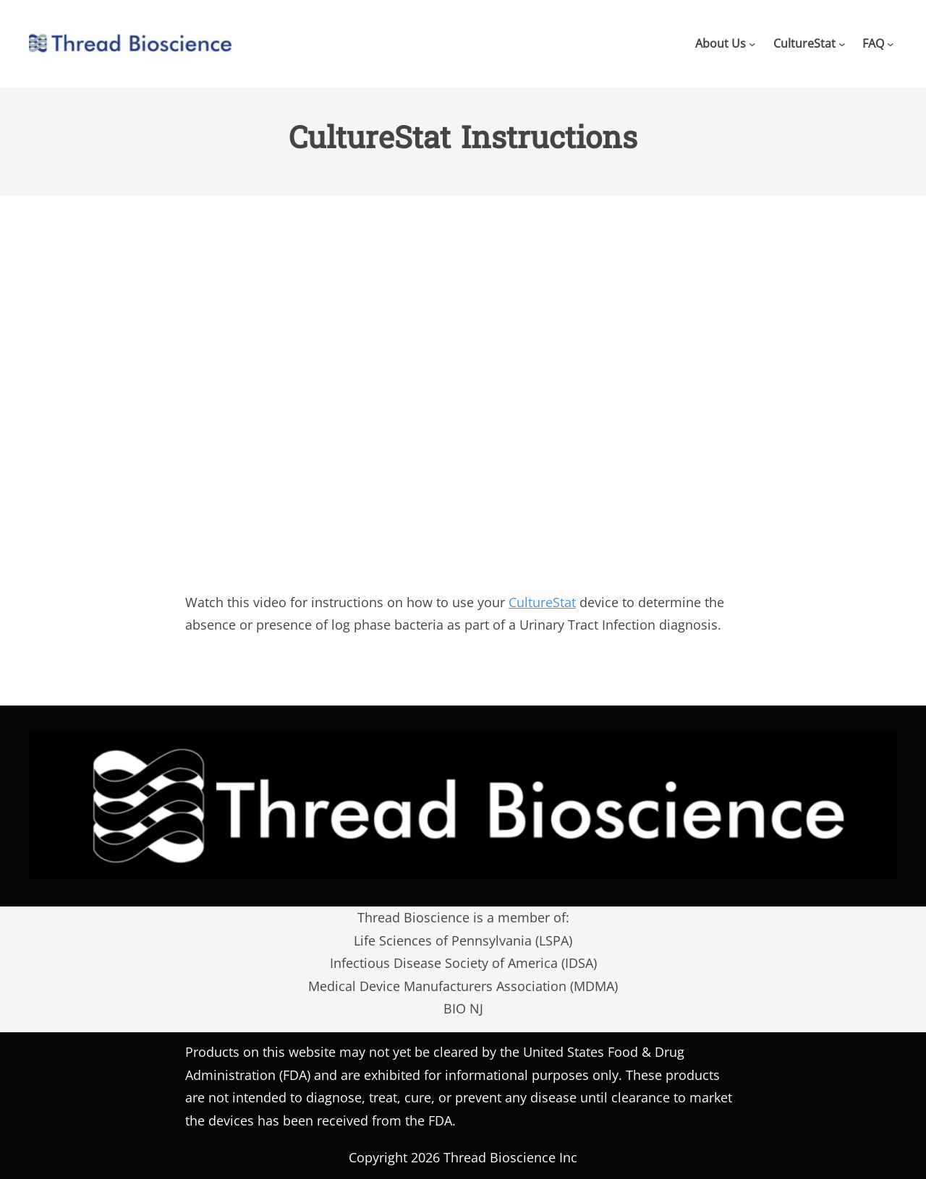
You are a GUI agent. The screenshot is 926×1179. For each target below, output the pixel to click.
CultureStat (542, 602)
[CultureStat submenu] (842, 43)
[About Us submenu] (752, 43)
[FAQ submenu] (890, 43)
